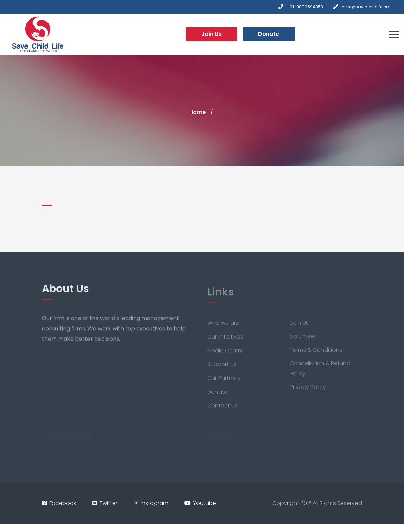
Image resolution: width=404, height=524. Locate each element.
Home (197, 112)
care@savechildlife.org (366, 7)
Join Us (211, 34)
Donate (268, 34)
